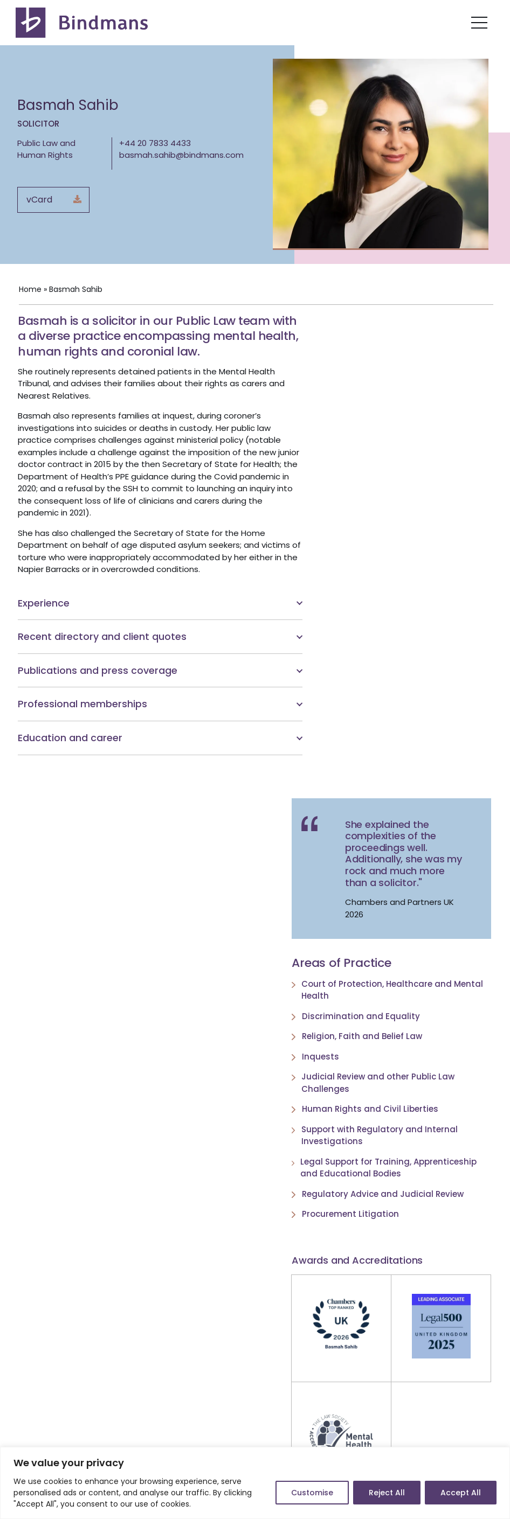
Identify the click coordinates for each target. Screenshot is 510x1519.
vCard (39, 199)
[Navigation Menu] (479, 22)
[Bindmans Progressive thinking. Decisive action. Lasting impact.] (83, 23)
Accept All (460, 1492)
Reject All (387, 1492)
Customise (312, 1492)
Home (29, 290)
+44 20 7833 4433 (155, 143)
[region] (255, 1483)
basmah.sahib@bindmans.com (181, 155)
